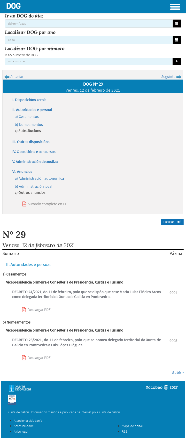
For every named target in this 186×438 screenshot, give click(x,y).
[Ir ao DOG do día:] (89, 23)
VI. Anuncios (22, 171)
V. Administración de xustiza (35, 161)
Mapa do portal (132, 426)
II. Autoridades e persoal (32, 109)
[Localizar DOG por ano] (89, 40)
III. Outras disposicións (30, 141)
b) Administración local (33, 186)
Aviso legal (21, 431)
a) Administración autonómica (39, 178)
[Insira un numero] (89, 61)
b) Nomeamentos (29, 124)
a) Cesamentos (27, 116)
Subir (176, 372)
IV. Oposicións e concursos (33, 151)
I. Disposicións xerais (29, 99)
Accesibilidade (24, 426)
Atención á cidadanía (28, 420)
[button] (172, 222)
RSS (124, 431)
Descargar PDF (39, 309)
